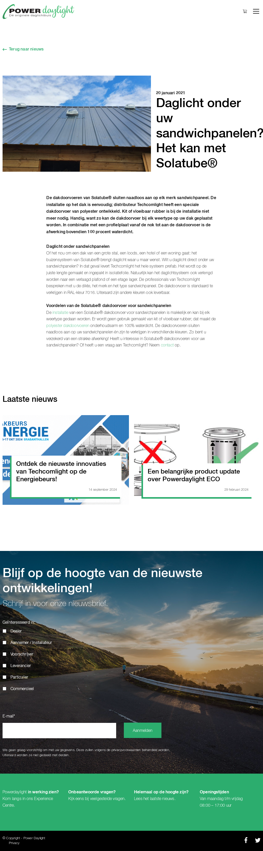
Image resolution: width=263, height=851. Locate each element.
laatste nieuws (162, 799)
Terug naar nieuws (26, 49)
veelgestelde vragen (107, 799)
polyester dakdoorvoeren (68, 326)
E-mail (9, 716)
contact (167, 345)
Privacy (14, 843)
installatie (59, 313)
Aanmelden (142, 731)
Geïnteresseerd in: (19, 623)
